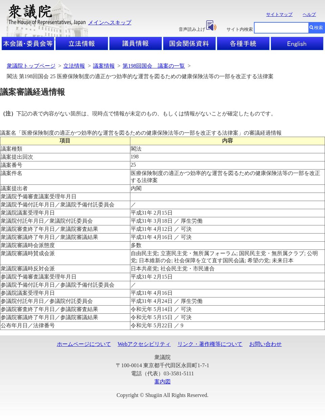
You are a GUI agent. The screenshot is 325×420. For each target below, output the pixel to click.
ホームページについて (84, 344)
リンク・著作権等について (209, 344)
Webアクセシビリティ (144, 344)
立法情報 (74, 66)
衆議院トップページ (31, 66)
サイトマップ (279, 14)
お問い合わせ (265, 344)
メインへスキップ (109, 22)
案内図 (162, 381)
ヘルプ (309, 14)
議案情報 (104, 66)
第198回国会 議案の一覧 (154, 66)
